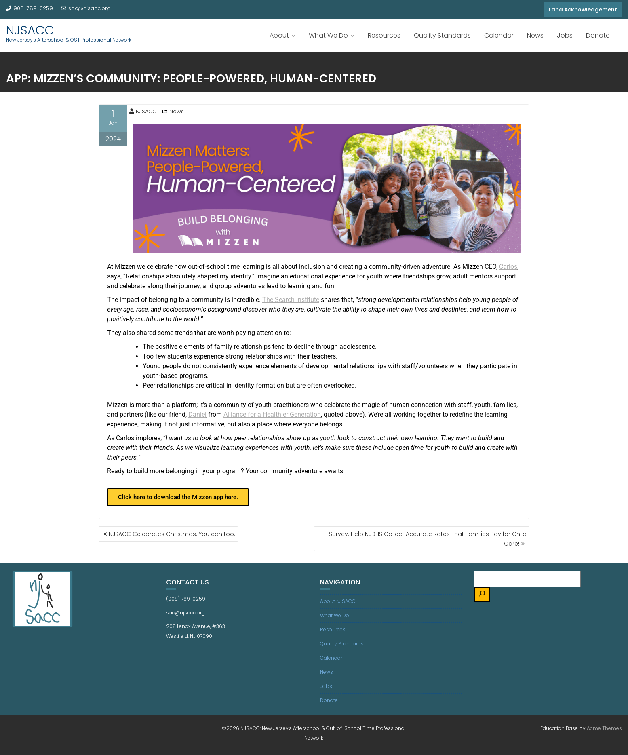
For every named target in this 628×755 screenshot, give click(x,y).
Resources (384, 35)
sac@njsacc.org (86, 8)
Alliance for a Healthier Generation (272, 414)
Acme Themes (604, 728)
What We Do (328, 35)
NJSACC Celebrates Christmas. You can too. (172, 534)
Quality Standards (442, 35)
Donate (598, 35)
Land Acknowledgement (583, 9)
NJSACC (30, 30)
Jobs (565, 35)
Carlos (508, 266)
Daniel (197, 414)
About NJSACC (338, 601)
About (279, 35)
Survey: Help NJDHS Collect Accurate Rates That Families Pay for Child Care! (428, 539)
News (535, 35)
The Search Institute (290, 300)
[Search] (482, 594)
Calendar (499, 35)
